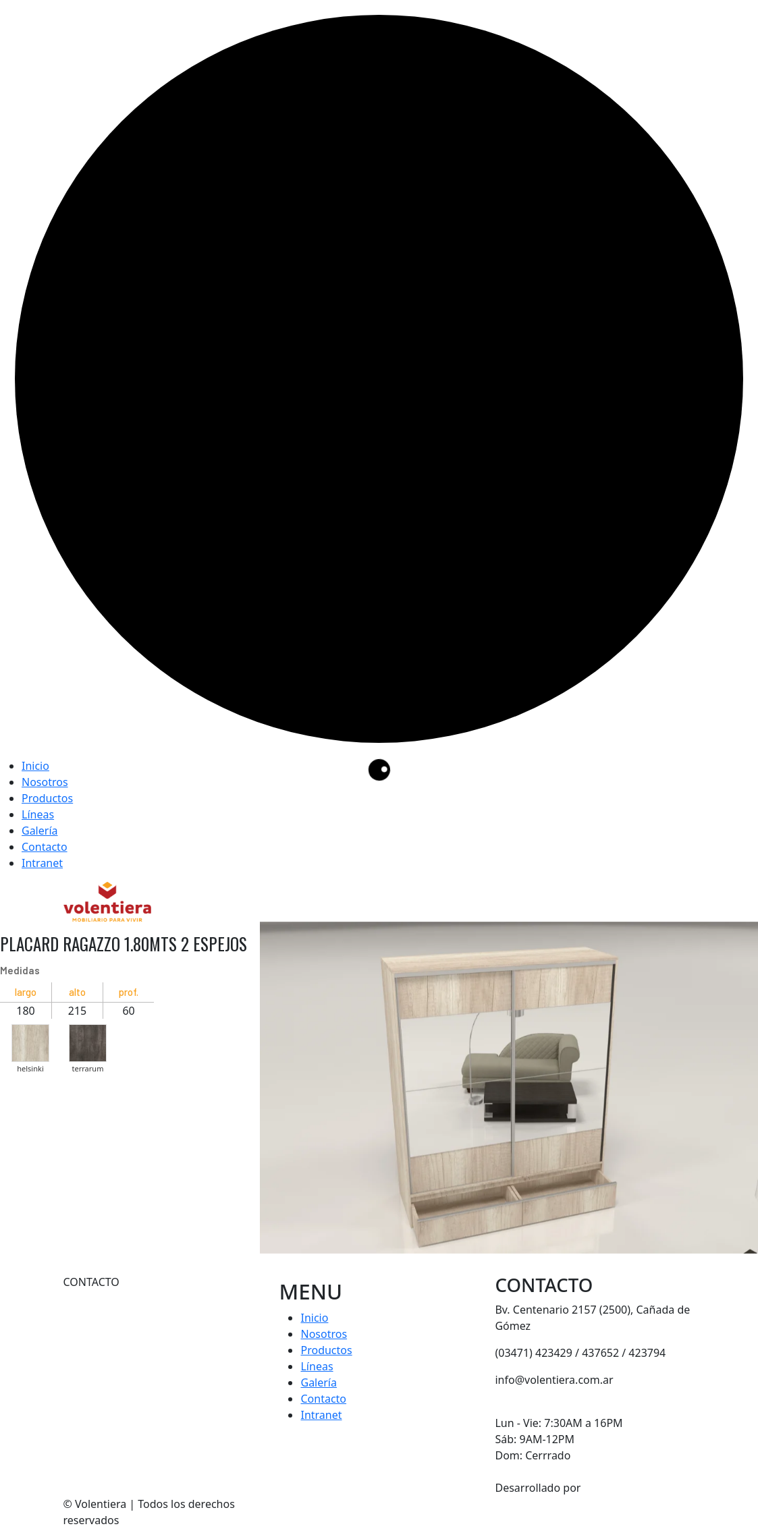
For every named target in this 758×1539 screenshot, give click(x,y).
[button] (30, 1039)
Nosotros (45, 782)
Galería (40, 830)
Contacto (44, 846)
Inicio (35, 765)
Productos (47, 798)
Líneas (38, 814)
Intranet (42, 863)
